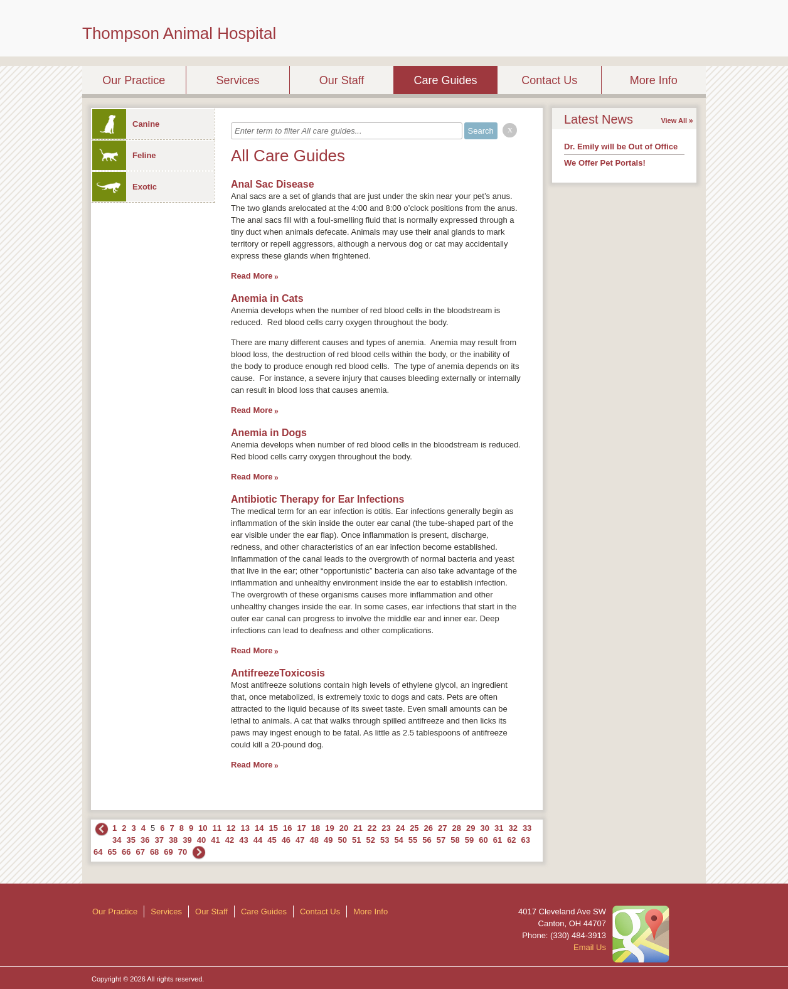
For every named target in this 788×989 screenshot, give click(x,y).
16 (287, 828)
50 (342, 840)
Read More (251, 276)
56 (426, 840)
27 (442, 828)
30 (484, 828)
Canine (125, 124)
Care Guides (445, 80)
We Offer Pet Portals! (605, 163)
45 (271, 840)
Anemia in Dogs (269, 432)
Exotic (124, 186)
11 (217, 828)
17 (301, 828)
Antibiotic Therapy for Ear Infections (317, 499)
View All (674, 120)
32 (512, 828)
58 (454, 840)
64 (97, 852)
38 (173, 840)
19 (329, 828)
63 (525, 840)
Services (237, 80)
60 (483, 840)
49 (328, 840)
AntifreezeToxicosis (278, 673)
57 (441, 840)
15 (273, 828)
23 (385, 828)
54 (398, 840)
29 (470, 828)
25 (414, 828)
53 (384, 840)
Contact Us (549, 80)
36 (145, 840)
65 (111, 852)
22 (372, 828)
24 (400, 828)
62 (511, 840)
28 (456, 828)
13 (245, 828)
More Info (654, 80)
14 (259, 828)
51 (356, 840)
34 (116, 840)
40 (201, 840)
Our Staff (342, 80)
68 (154, 852)
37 (158, 840)
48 (314, 840)
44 (257, 840)
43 (243, 840)
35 (130, 840)
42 (229, 840)
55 (412, 840)
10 (202, 828)
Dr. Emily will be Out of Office (621, 146)
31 (498, 828)
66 (126, 852)
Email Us (589, 947)
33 (527, 828)
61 (497, 840)
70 (182, 852)
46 (286, 840)
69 (168, 852)
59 (469, 840)
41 (215, 840)
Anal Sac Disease (272, 184)
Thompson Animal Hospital (179, 33)
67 (140, 852)
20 (343, 828)
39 (187, 840)
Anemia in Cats (267, 298)
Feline (124, 155)
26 (428, 828)
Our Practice (133, 80)
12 (230, 828)
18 (315, 828)
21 (357, 828)
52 (370, 840)
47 (300, 840)
